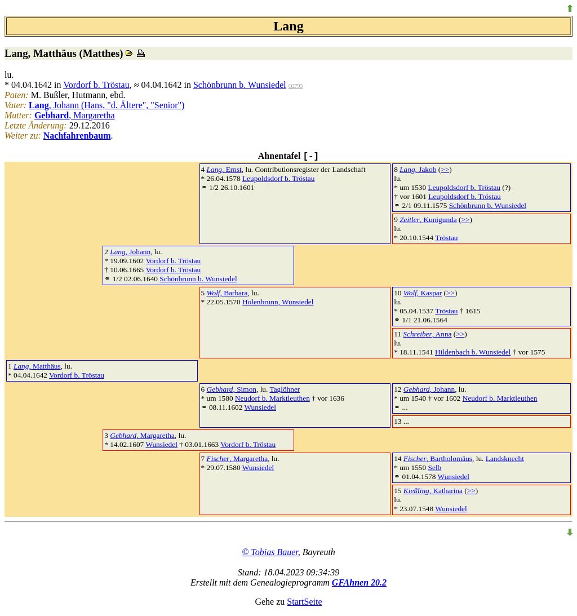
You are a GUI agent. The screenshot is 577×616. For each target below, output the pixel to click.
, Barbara (227, 293)
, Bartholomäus (437, 458)
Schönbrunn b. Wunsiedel (239, 85)
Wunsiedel (260, 407)
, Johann (130, 251)
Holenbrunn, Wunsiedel (278, 302)
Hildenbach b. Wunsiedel (473, 352)
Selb (435, 467)
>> (445, 169)
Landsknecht (505, 458)
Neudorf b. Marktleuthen (272, 398)
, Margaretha (74, 115)
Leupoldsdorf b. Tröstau (278, 178)
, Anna (427, 334)
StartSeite (304, 601)
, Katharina (433, 490)
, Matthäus (37, 366)
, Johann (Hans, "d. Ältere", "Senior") (106, 105)
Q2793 (295, 86)
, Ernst (224, 169)
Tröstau (446, 237)
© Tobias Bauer (270, 552)
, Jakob (418, 169)
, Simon (231, 389)
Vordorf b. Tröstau (96, 85)
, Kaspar (422, 293)
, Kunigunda (428, 219)
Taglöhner (284, 389)
